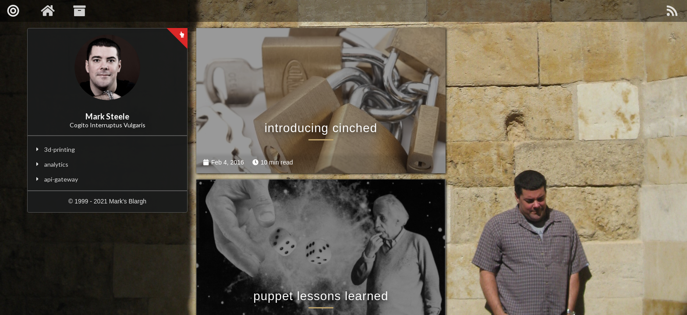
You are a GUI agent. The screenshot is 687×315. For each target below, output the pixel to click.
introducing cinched (311, 132)
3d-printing (59, 149)
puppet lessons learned (547, 132)
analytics (56, 164)
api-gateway (61, 179)
